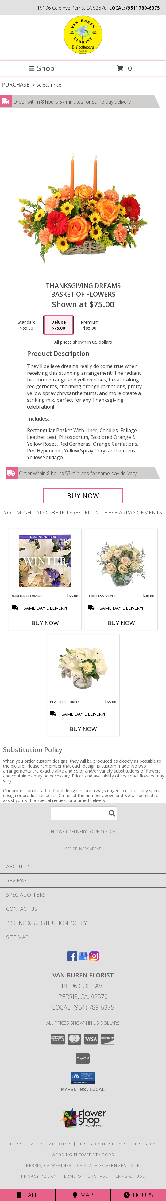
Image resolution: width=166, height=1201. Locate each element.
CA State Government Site (108, 1165)
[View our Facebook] (72, 959)
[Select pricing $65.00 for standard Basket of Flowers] (26, 325)
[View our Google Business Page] (83, 959)
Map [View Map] (83, 1195)
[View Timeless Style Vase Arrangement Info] (121, 561)
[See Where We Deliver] (83, 848)
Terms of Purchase (85, 1176)
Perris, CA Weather (48, 1165)
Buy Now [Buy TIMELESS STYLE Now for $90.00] (121, 623)
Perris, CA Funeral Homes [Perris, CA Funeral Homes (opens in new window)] (41, 1144)
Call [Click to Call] (27, 1195)
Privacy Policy (38, 1176)
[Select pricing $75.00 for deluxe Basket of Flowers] (58, 325)
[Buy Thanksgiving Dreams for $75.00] (83, 495)
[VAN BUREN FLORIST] (83, 52)
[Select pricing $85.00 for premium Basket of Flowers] (90, 325)
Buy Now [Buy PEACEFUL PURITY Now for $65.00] (83, 729)
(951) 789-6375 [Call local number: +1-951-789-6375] (143, 8)
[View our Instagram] (94, 959)
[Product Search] (84, 813)
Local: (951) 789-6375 (83, 1007)
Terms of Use (129, 1176)
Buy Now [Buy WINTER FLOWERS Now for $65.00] (45, 623)
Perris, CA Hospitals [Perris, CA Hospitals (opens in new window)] (102, 1144)
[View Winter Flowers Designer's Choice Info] (45, 561)
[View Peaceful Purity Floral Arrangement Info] (83, 667)
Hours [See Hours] (138, 1195)
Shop (41, 68)
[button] (83, 1078)
